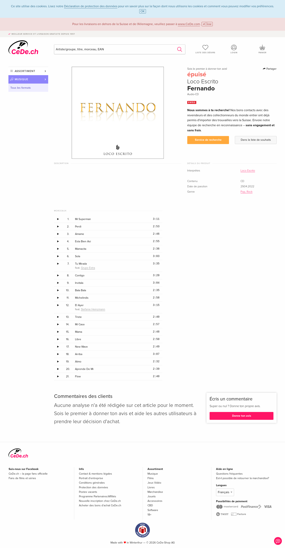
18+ (149, 514)
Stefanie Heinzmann (93, 309)
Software (152, 510)
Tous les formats (20, 87)
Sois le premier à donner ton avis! (207, 69)
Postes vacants (88, 492)
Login (234, 49)
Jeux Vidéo (154, 482)
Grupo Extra (88, 268)
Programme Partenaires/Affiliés (97, 496)
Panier (262, 49)
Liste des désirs (205, 49)
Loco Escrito (248, 170)
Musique (21, 79)
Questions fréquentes (229, 473)
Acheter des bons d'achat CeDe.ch (100, 505)
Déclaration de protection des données (90, 6)
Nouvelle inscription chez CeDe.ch (100, 501)
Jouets (151, 496)
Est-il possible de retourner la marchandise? (242, 478)
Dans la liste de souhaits (256, 140)
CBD (150, 505)
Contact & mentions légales (95, 473)
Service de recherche (208, 140)
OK (142, 11)
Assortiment (25, 71)
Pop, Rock (246, 191)
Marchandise (155, 492)
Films (150, 478)
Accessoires (154, 501)
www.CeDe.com (189, 24)
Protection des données (93, 487)
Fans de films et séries (22, 478)
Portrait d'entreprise (91, 478)
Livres (151, 487)
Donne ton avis (241, 415)
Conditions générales (92, 482)
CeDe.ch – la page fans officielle (28, 473)
